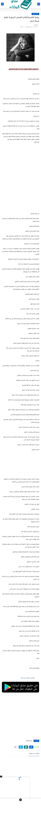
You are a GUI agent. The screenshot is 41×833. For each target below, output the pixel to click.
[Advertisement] (20, 189)
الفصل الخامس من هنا (28, 678)
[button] (31, 747)
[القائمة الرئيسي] (38, 4)
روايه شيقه (35, 13)
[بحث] (2, 4)
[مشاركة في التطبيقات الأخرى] (15, 747)
